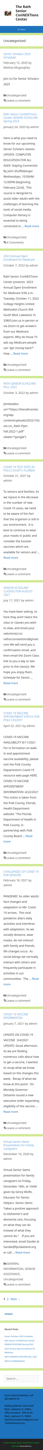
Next (15, 1299)
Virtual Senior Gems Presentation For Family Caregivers (18, 1145)
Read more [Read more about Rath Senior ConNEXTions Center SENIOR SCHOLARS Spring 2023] (32, 226)
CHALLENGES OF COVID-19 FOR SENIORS (21, 873)
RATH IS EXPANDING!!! (15, 1361)
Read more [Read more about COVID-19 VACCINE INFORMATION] (10, 1112)
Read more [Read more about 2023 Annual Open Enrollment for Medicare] (20, 353)
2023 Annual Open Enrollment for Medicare (19, 257)
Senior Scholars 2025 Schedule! (17, 55)
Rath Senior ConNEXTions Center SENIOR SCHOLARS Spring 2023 (20, 117)
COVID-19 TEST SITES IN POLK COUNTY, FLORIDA (19, 468)
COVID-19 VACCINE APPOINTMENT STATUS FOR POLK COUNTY (21, 716)
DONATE (9, 1314)
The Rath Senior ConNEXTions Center (27, 13)
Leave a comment (19, 100)
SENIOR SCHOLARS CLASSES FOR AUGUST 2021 (18, 591)
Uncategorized (16, 95)
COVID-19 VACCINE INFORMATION (15, 1016)
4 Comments (15, 242)
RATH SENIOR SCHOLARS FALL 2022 (19, 385)
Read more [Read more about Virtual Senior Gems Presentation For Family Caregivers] (22, 1252)
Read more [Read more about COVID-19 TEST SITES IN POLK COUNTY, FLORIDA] (10, 558)
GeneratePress (25, 1446)
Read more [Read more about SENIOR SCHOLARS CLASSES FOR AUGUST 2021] (10, 683)
